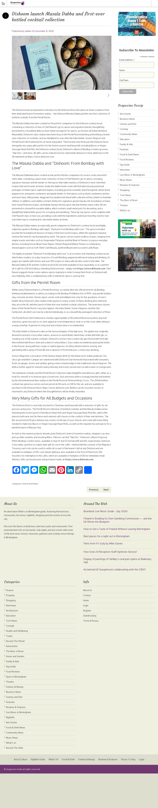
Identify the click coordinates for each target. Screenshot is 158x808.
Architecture (12, 645)
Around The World (15, 675)
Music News (126, 180)
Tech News (125, 195)
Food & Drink (68, 794)
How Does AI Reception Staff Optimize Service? (110, 586)
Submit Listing (90, 650)
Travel (9, 670)
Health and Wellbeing (17, 665)
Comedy (124, 129)
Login (86, 640)
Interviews (125, 169)
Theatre (124, 205)
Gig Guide (125, 164)
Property (10, 629)
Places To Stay (130, 794)
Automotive (12, 680)
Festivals (124, 149)
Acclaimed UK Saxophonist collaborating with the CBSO (114, 604)
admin (28, 31)
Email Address (127, 60)
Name (122, 70)
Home (86, 635)
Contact (87, 629)
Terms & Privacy (91, 655)
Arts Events (125, 113)
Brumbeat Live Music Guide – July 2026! (105, 545)
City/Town (124, 80)
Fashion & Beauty (14, 721)
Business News (127, 119)
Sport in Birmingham (16, 711)
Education (125, 139)
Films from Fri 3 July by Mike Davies (103, 577)
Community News (128, 134)
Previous (15, 107)
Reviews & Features (129, 185)
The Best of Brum (128, 200)
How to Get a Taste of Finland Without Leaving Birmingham (116, 563)
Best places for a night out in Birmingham (106, 570)
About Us (87, 624)
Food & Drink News (30, 518)
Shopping (124, 190)
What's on (125, 210)
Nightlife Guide (36, 794)
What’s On (52, 794)
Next (108, 107)
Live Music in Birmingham (132, 174)
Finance (10, 624)
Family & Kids (126, 144)
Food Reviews (127, 159)
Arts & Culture (18, 794)
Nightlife (10, 752)
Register (87, 645)
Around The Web (14, 782)
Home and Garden (15, 691)
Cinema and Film (128, 124)
